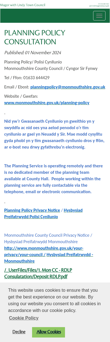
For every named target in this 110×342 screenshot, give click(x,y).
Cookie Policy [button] (24, 318)
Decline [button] (18, 332)
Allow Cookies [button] (49, 332)
